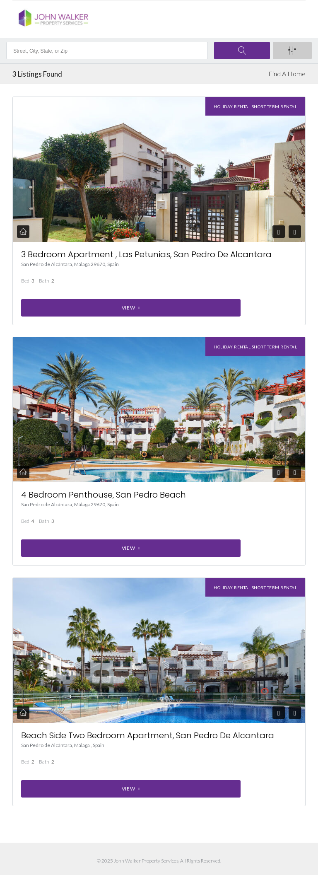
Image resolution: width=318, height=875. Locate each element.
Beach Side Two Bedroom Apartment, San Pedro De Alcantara (147, 735)
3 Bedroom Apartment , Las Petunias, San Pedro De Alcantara (146, 254)
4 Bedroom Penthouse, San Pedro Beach (103, 494)
